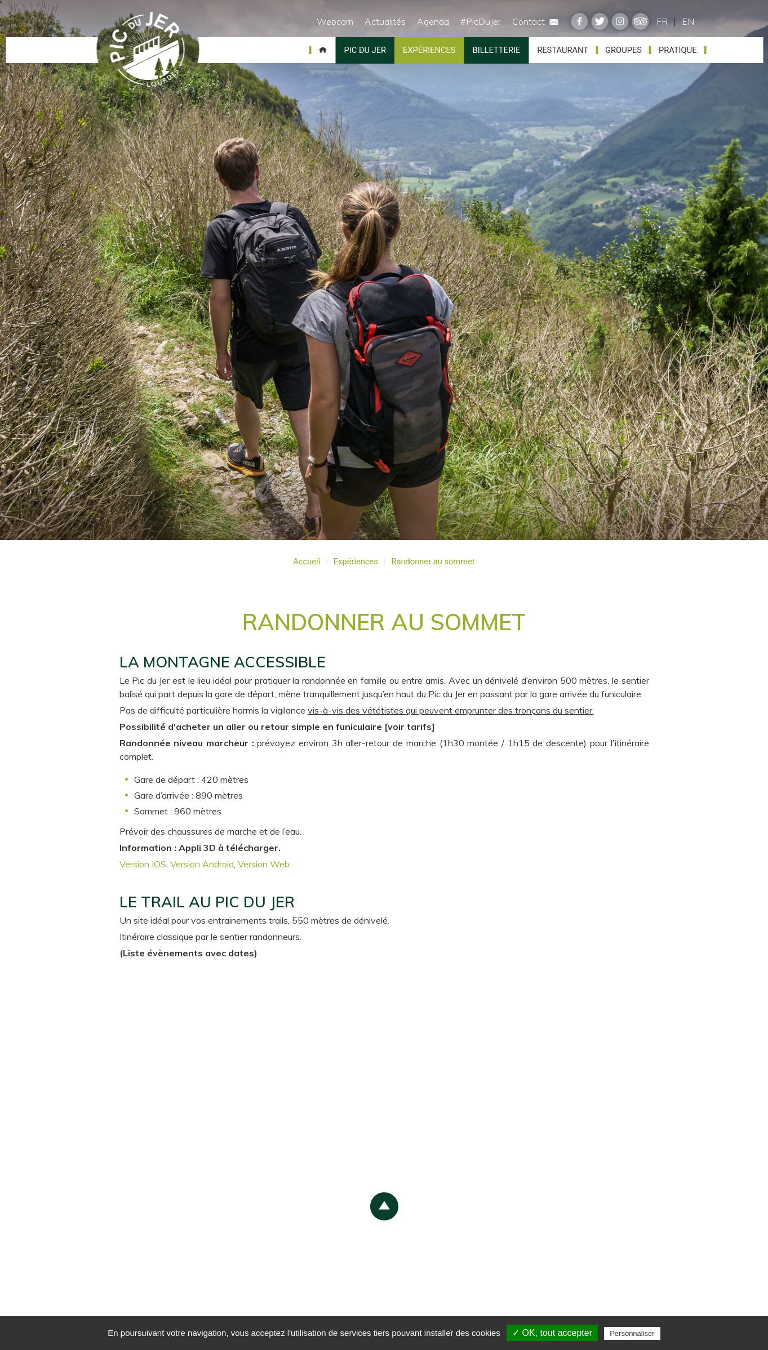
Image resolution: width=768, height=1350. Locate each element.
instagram (620, 21)
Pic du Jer (148, 50)
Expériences (429, 50)
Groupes (623, 50)
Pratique (678, 50)
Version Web (264, 864)
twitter (600, 21)
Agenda (433, 21)
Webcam (335, 21)
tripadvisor (640, 21)
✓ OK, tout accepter (552, 1333)
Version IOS (142, 864)
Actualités (385, 21)
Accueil (322, 50)
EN (688, 21)
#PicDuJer (480, 21)
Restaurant (562, 50)
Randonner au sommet (432, 562)
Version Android (202, 864)
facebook (579, 21)
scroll (384, 1206)
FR (662, 21)
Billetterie (497, 50)
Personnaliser (632, 1333)
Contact (535, 21)
